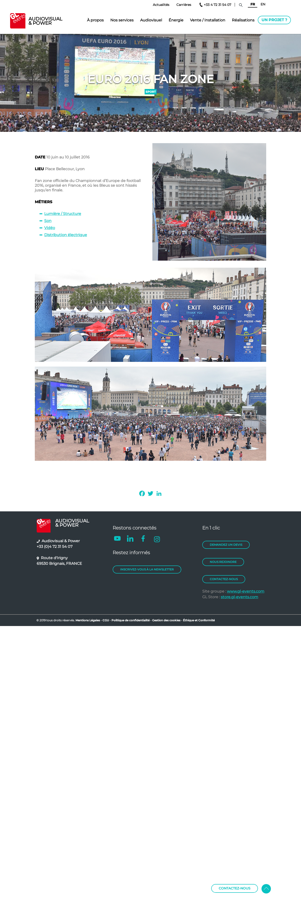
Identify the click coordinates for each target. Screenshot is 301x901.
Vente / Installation (207, 20)
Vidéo (49, 228)
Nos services (122, 20)
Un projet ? (274, 20)
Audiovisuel (151, 20)
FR (252, 4)
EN (263, 4)
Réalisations (243, 20)
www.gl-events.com (245, 591)
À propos (95, 20)
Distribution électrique (65, 235)
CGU (106, 620)
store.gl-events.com (239, 597)
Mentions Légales (87, 620)
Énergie (176, 20)
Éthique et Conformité (199, 620)
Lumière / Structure (62, 213)
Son (47, 220)
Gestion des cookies (166, 620)
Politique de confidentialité (130, 620)
